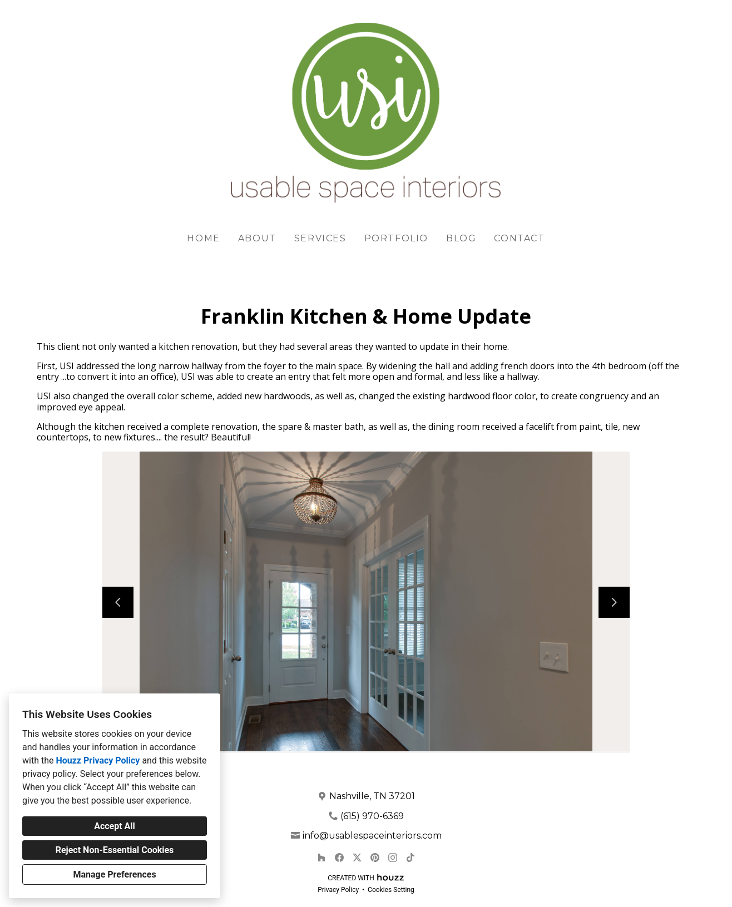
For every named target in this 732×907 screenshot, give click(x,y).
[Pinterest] (375, 857)
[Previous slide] (117, 602)
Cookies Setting (391, 890)
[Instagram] (392, 857)
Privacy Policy (338, 890)
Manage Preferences (114, 874)
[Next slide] (614, 602)
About (257, 238)
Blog (461, 238)
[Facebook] (339, 857)
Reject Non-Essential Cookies (115, 850)
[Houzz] (321, 857)
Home (203, 238)
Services (320, 238)
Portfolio (396, 238)
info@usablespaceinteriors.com (372, 835)
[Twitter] (357, 857)
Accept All (114, 826)
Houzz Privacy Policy (98, 760)
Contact (519, 238)
